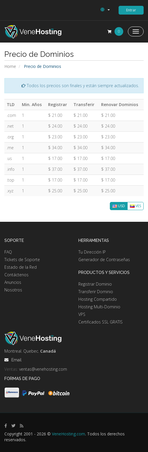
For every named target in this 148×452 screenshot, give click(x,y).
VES (135, 205)
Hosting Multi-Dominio (99, 306)
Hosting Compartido (97, 299)
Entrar (131, 10)
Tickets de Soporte (22, 259)
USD (118, 205)
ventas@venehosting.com (43, 369)
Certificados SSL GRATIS (100, 322)
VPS (81, 314)
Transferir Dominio (95, 291)
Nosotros (13, 290)
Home (10, 66)
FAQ (8, 252)
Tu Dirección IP (92, 252)
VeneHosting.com (68, 434)
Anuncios (12, 282)
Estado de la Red (20, 267)
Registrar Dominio (95, 284)
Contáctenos (16, 274)
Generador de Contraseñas (104, 259)
